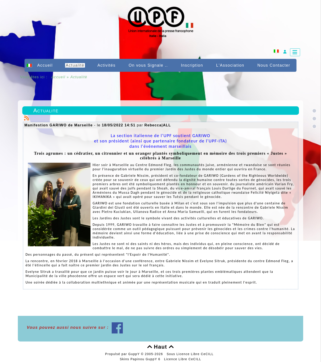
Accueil (58, 77)
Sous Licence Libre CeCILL (191, 354)
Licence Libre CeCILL (182, 359)
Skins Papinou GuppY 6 (141, 359)
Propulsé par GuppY (123, 354)
